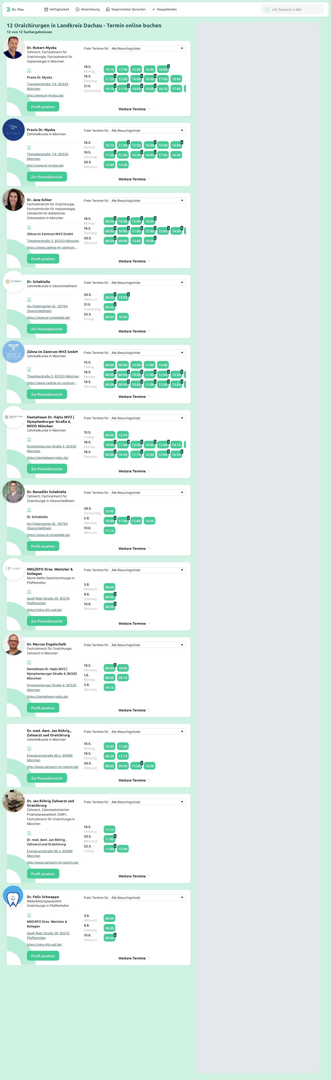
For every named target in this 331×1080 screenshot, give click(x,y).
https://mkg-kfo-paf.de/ (44, 610)
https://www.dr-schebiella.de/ (48, 317)
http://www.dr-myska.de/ (45, 95)
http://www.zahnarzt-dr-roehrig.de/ (53, 767)
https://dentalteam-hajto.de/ (47, 457)
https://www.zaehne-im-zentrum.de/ (53, 247)
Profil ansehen (43, 106)
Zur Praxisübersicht (47, 176)
